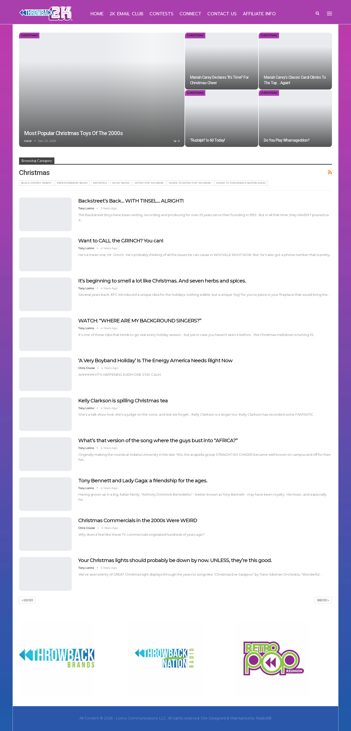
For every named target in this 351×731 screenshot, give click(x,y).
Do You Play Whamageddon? (286, 140)
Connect (190, 13)
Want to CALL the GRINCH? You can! (120, 241)
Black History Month (36, 183)
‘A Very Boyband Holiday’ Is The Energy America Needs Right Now (155, 360)
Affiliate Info (259, 13)
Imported (100, 183)
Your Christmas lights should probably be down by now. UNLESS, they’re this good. (175, 560)
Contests (161, 13)
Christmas (29, 35)
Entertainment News (72, 183)
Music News (120, 183)
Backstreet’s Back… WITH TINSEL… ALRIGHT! (131, 201)
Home (97, 13)
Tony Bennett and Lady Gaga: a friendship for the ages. (142, 481)
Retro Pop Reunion (149, 183)
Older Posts (27, 600)
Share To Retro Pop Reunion (190, 183)
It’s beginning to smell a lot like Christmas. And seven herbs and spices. (162, 281)
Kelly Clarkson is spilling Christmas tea (123, 401)
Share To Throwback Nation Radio (241, 183)
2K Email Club (126, 13)
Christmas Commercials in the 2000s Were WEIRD (137, 520)
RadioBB (264, 718)
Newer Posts (323, 600)
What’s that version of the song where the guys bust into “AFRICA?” (158, 440)
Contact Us (222, 13)
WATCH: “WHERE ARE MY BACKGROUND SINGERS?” (139, 321)
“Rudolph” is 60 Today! (207, 140)
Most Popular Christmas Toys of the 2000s (73, 133)
